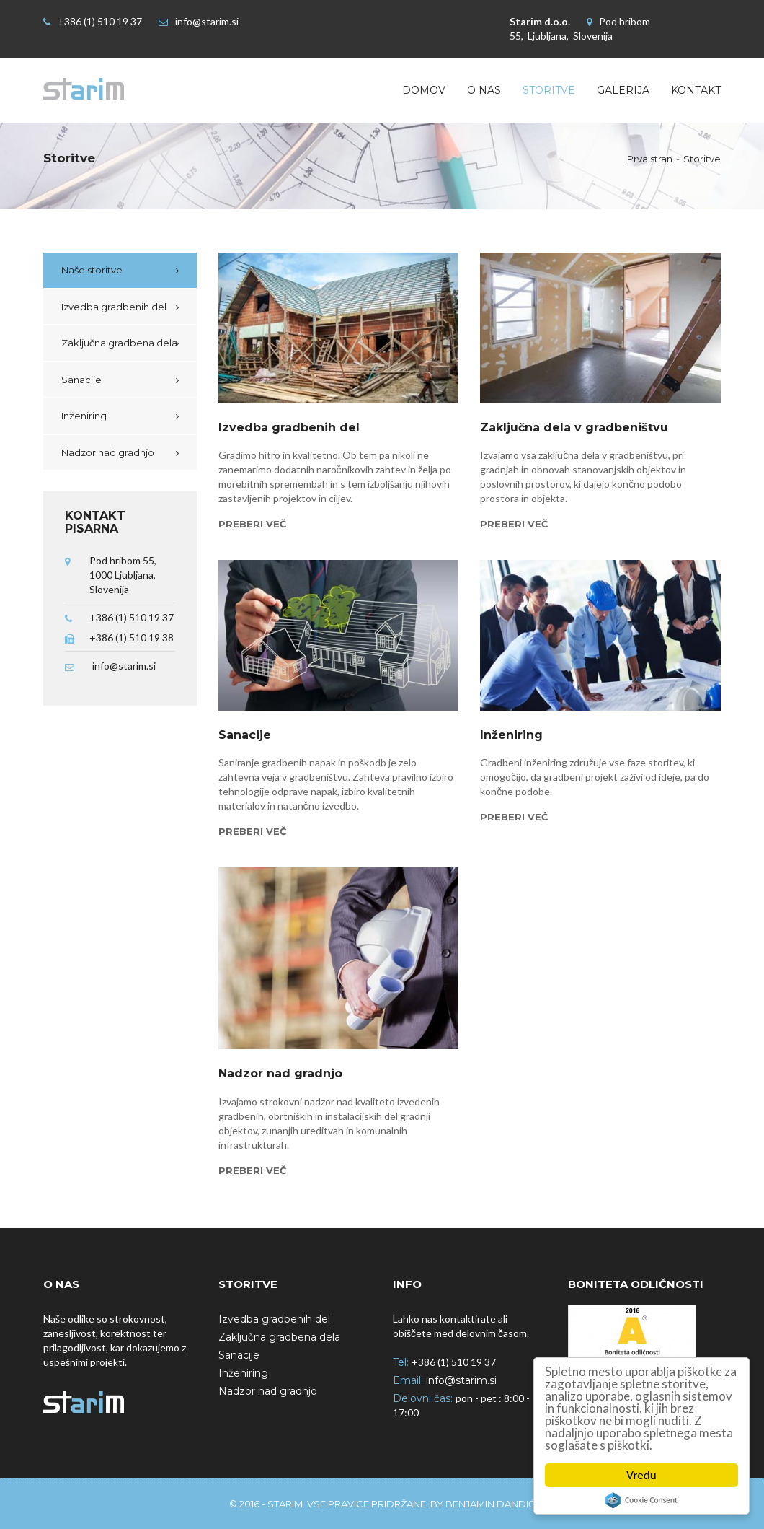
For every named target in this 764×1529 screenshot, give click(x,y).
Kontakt (696, 90)
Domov (423, 90)
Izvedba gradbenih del (113, 306)
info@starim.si (207, 21)
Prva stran (649, 159)
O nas (484, 90)
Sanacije (81, 379)
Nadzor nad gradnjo (107, 452)
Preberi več (252, 524)
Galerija (623, 90)
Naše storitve (92, 270)
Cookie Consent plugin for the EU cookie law (641, 1500)
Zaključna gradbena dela (119, 343)
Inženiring (84, 415)
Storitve (549, 90)
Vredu (641, 1475)
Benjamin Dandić (490, 1504)
